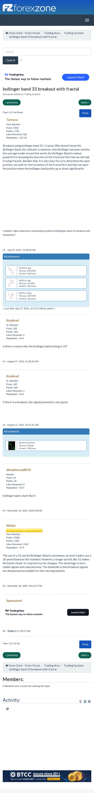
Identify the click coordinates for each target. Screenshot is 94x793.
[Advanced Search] (21, 60)
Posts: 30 (11, 477)
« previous (11, 102)
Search (10, 60)
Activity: (11, 700)
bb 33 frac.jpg (25, 268)
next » (85, 102)
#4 (4, 510)
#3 (4, 424)
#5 (4, 586)
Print (85, 113)
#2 (4, 361)
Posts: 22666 (13, 537)
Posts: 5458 (12, 128)
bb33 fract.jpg (25, 293)
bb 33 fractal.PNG (27, 442)
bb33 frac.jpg (25, 280)
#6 (4, 631)
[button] (85, 113)
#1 (4, 250)
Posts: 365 (11, 328)
